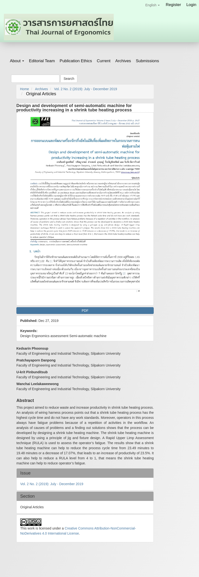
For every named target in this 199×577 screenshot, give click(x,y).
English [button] (152, 5)
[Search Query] (35, 79)
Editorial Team (42, 61)
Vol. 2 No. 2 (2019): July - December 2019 (85, 89)
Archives (123, 61)
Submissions (147, 61)
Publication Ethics (76, 61)
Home (24, 89)
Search (69, 79)
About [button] (17, 61)
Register (173, 4)
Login (191, 4)
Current (104, 61)
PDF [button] (85, 310)
